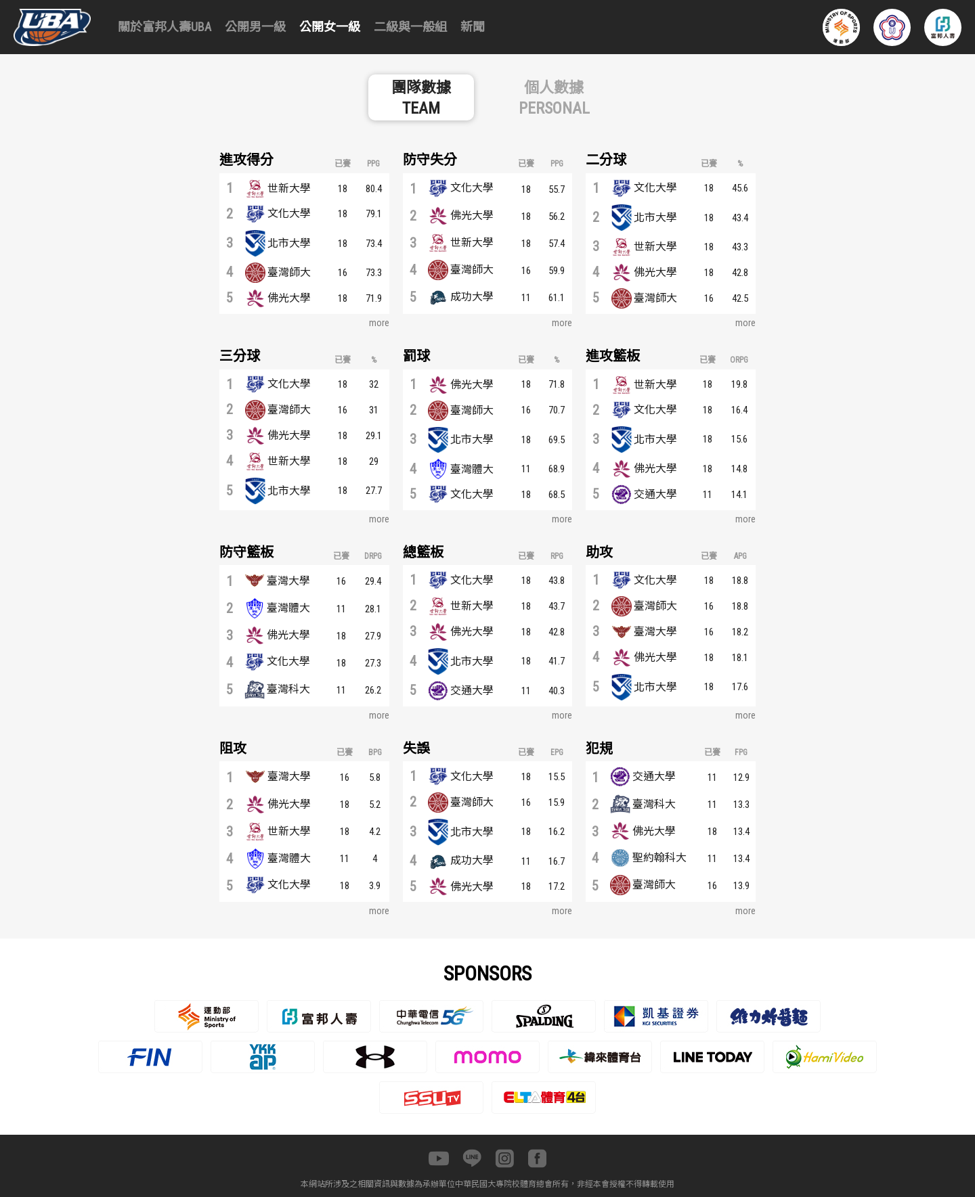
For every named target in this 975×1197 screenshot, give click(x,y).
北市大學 (289, 243)
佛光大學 (289, 298)
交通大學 (655, 494)
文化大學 (289, 213)
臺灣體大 (472, 469)
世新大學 (289, 188)
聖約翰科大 (659, 857)
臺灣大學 (288, 580)
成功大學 (472, 296)
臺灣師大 (289, 272)
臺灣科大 (288, 689)
